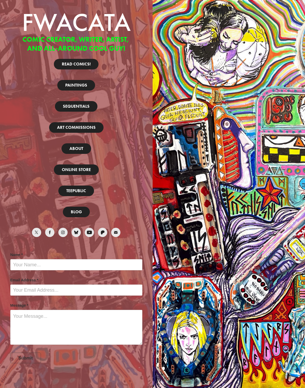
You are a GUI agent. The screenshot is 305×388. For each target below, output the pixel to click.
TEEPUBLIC (76, 190)
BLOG (76, 211)
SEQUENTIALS (76, 106)
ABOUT (76, 148)
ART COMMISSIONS (76, 127)
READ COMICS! (76, 64)
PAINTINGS (76, 85)
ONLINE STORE (76, 169)
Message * (19, 305)
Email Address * (24, 280)
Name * (16, 255)
